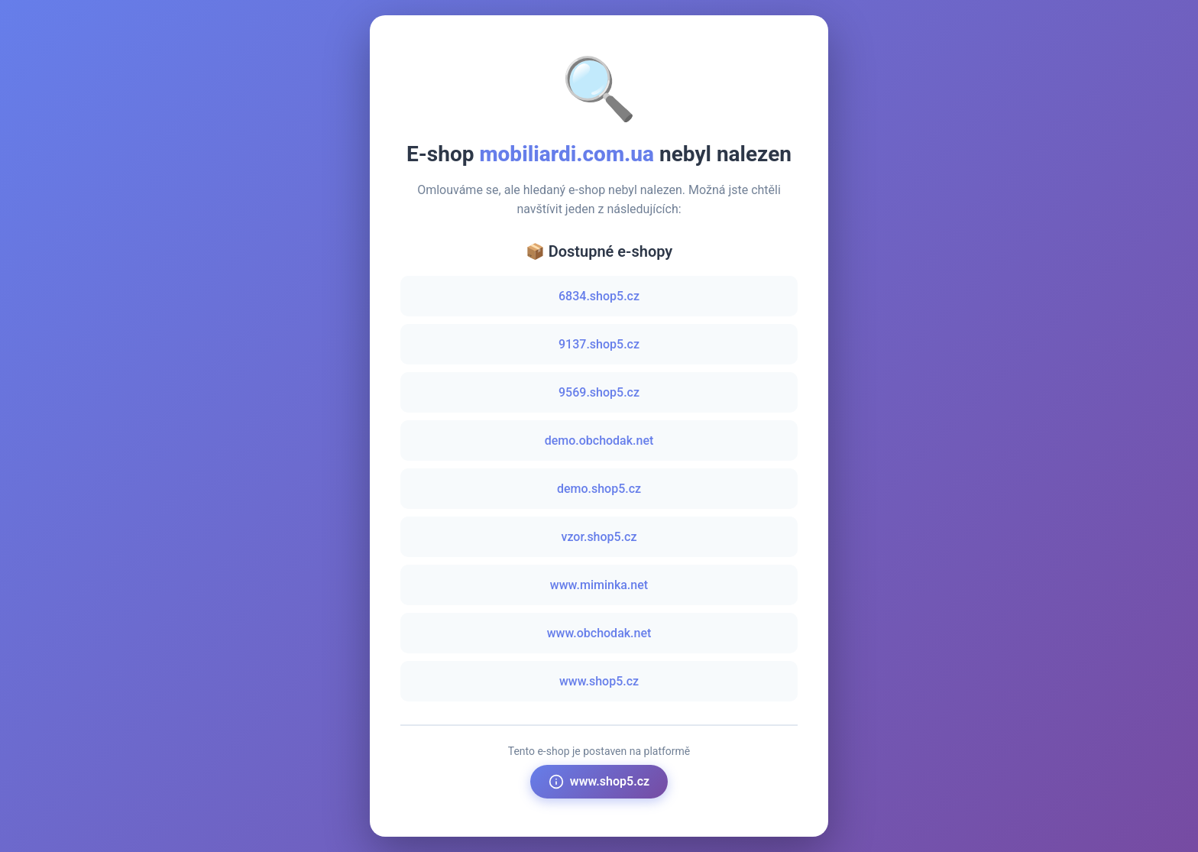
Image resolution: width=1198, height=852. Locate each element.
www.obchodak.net (599, 633)
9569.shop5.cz (599, 392)
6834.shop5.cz (599, 296)
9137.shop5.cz (599, 344)
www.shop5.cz (599, 681)
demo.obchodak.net (599, 440)
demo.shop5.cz (599, 488)
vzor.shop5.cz (598, 537)
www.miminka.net (599, 585)
